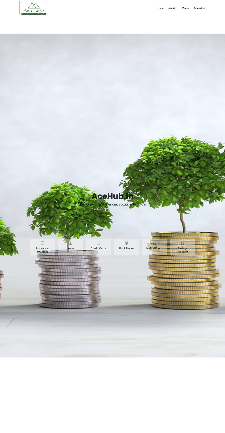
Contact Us (199, 7)
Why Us (185, 7)
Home (161, 7)
